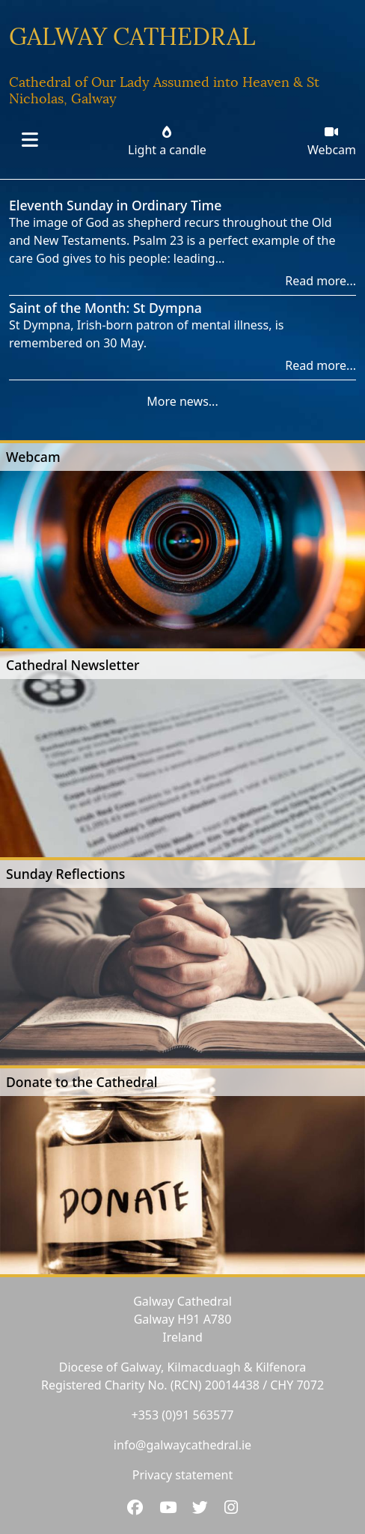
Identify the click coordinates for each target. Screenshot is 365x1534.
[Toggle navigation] (30, 141)
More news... (182, 401)
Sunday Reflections (65, 874)
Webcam (33, 457)
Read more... (320, 281)
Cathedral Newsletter (73, 665)
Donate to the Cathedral (82, 1082)
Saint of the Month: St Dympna (105, 308)
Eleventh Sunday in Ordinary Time (115, 205)
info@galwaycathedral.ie (182, 1445)
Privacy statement (182, 1475)
